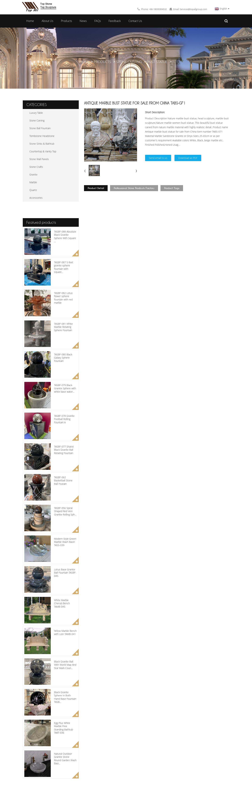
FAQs (97, 21)
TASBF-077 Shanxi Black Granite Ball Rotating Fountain (64, 450)
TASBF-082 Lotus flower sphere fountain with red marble (63, 297)
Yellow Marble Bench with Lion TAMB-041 (65, 632)
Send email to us (158, 158)
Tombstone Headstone (41, 136)
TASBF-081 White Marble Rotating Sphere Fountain (63, 327)
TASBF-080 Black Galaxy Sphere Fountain (63, 357)
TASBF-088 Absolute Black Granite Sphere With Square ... (65, 236)
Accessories (36, 197)
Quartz (33, 190)
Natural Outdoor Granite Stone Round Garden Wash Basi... (65, 758)
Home (30, 21)
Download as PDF (187, 158)
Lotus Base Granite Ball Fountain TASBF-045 (65, 572)
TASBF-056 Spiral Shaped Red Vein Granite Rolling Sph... (65, 511)
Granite (33, 174)
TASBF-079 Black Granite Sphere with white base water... (65, 388)
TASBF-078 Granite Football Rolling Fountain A (64, 419)
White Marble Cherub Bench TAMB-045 (62, 603)
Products (66, 21)
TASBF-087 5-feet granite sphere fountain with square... (63, 267)
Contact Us (135, 21)
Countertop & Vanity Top (42, 151)
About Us (47, 21)
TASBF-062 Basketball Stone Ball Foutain (63, 480)
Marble (33, 182)
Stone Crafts (36, 166)
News (83, 21)
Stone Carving (129, 61)
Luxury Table (36, 112)
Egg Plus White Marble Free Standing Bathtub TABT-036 (63, 727)
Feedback (114, 21)
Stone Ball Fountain (40, 128)
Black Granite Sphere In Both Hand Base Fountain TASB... (65, 697)
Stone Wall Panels (39, 159)
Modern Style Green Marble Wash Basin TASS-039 (65, 542)
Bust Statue (157, 61)
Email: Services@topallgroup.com (190, 9)
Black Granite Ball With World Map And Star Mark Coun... (65, 665)
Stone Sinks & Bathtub (41, 143)
